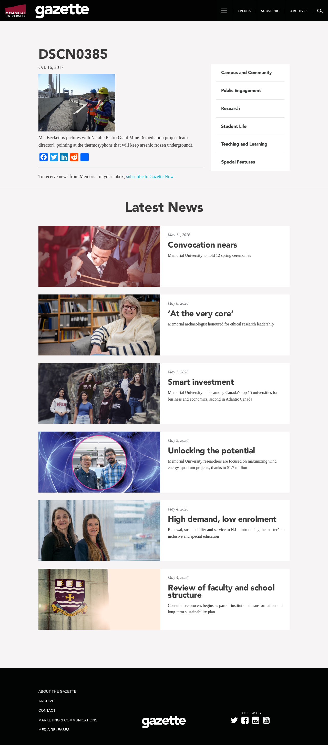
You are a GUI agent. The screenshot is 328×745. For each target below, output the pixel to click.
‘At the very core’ (200, 313)
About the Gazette (57, 691)
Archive (46, 701)
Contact (47, 710)
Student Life (234, 126)
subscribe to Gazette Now (149, 176)
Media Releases (53, 730)
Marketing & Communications (67, 720)
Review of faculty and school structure (221, 591)
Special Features (238, 162)
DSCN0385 (73, 54)
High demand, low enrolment (222, 519)
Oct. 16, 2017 (51, 67)
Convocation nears (202, 244)
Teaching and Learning (244, 144)
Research (230, 108)
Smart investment (201, 381)
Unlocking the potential (211, 450)
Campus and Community (246, 72)
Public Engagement (241, 90)
